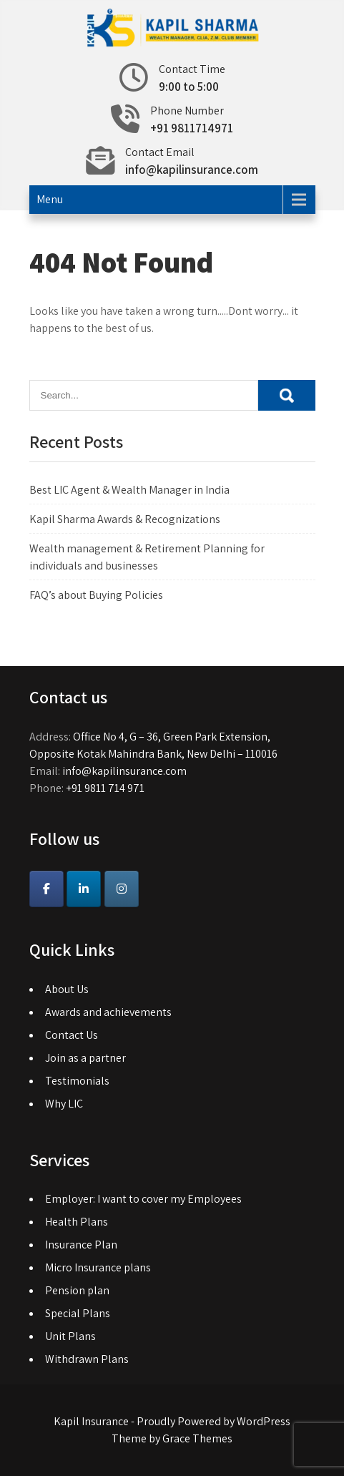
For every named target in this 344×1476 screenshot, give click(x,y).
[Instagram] (121, 889)
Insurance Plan (81, 1244)
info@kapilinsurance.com (191, 169)
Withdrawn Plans (87, 1359)
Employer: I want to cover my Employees (143, 1198)
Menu (49, 199)
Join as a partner (85, 1057)
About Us (67, 989)
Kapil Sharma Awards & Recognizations (124, 519)
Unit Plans (70, 1336)
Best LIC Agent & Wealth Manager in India (129, 489)
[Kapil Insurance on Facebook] (46, 889)
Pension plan (77, 1290)
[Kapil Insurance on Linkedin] (84, 889)
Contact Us (71, 1034)
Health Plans (76, 1221)
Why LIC (64, 1103)
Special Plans (77, 1313)
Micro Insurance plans (98, 1267)
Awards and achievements (108, 1012)
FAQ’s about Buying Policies (96, 594)
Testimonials (77, 1080)
